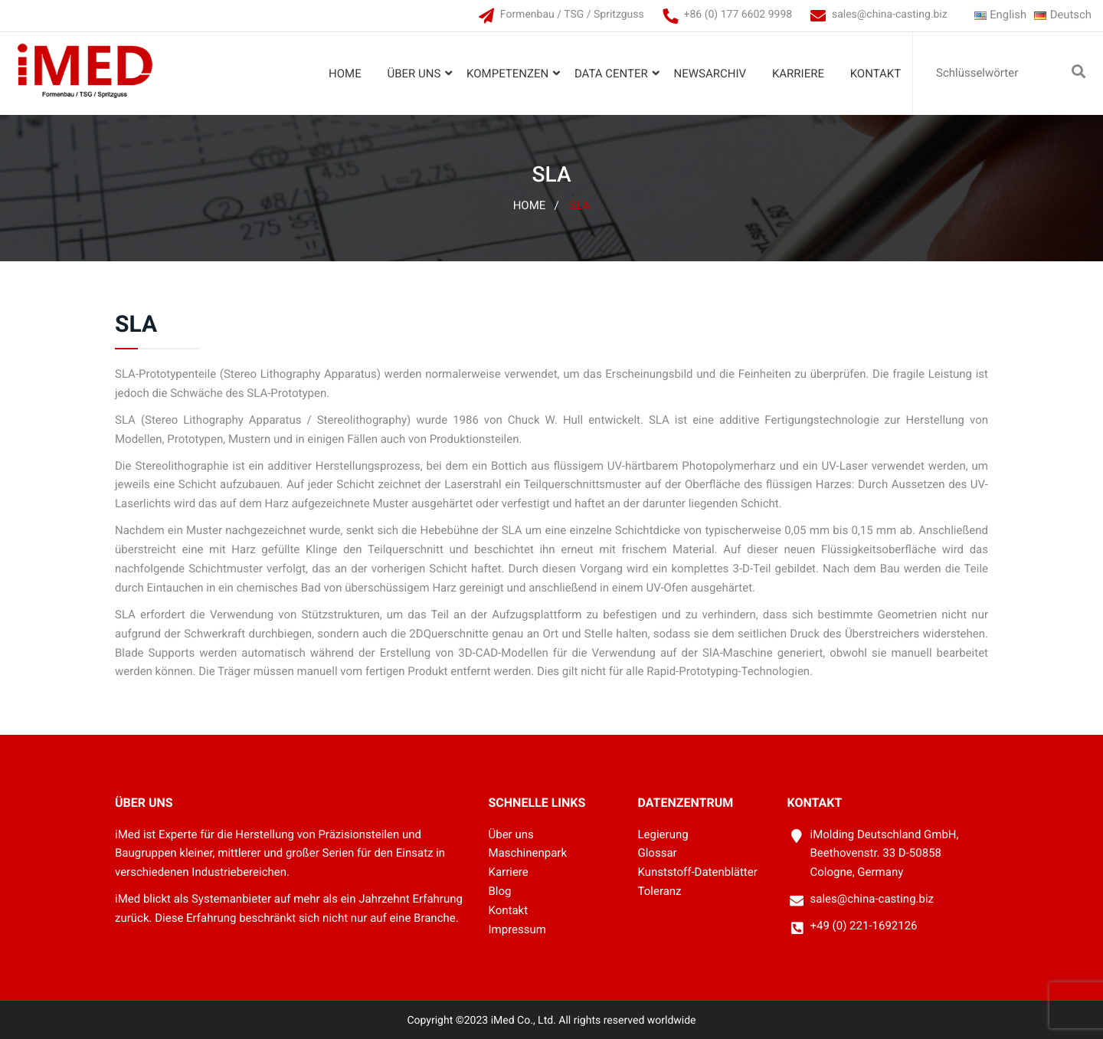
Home (345, 73)
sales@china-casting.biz (889, 14)
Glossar (657, 853)
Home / (536, 205)
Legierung (663, 834)
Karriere (798, 73)
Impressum (517, 929)
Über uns (413, 73)
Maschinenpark (528, 853)
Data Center (611, 73)
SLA (579, 205)
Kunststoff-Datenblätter (698, 873)
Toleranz (660, 892)
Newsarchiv (709, 73)
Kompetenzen (507, 73)
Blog (500, 892)
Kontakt (875, 73)
